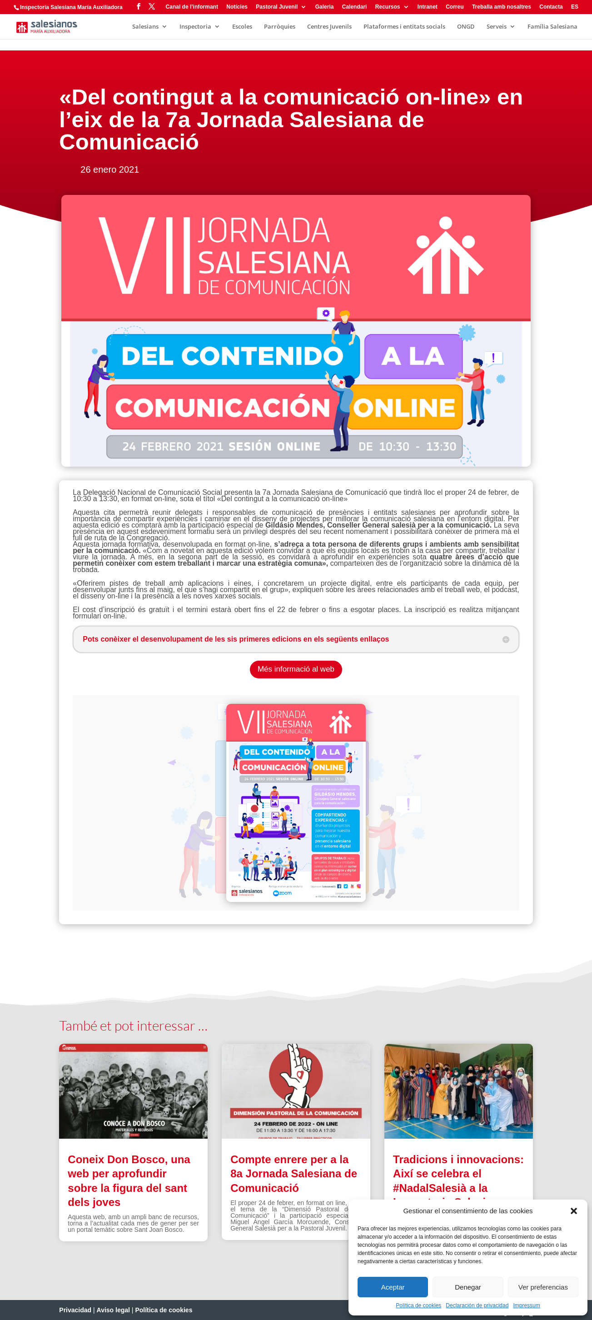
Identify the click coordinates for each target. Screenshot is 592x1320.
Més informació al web (296, 669)
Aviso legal (113, 1310)
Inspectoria (195, 26)
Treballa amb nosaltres (501, 7)
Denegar (468, 1287)
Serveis (497, 26)
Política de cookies (418, 1305)
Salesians (145, 26)
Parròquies (279, 26)
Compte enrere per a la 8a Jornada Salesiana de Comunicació (293, 1173)
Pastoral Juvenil (277, 7)
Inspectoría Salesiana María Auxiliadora (71, 7)
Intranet (428, 7)
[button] (573, 1210)
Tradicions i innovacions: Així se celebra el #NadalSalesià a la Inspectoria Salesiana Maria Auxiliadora (458, 1187)
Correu (454, 7)
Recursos (387, 7)
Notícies (237, 7)
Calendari (354, 7)
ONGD (466, 26)
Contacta (550, 7)
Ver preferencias (543, 1287)
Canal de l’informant (192, 7)
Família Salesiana (552, 26)
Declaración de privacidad (477, 1305)
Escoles (242, 26)
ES (574, 7)
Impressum (526, 1305)
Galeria (324, 7)
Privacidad (75, 1310)
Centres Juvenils (329, 26)
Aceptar (393, 1287)
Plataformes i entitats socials (404, 26)
